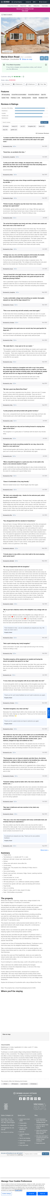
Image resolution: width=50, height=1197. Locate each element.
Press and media (23, 1145)
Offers (29, 5)
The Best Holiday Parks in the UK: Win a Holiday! (42, 1126)
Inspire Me (22, 1143)
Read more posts (40, 1143)
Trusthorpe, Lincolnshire (16, 59)
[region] (25, 1187)
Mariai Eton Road (10, 57)
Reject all (42, 1193)
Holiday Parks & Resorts (12, 5)
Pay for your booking (24, 1138)
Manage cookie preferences (23, 1128)
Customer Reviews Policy (24, 1135)
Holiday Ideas (36, 5)
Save (42, 58)
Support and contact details (24, 1119)
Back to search (7, 14)
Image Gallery (7, 51)
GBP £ (35, 2)
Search (44, 122)
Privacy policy (23, 1123)
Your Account (43, 2)
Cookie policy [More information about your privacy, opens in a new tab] (18, 1190)
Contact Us (28, 2)
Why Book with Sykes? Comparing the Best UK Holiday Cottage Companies (42, 1138)
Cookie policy (22, 1125)
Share (46, 58)
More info (21, 1131)
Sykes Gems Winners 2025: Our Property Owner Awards (41, 1132)
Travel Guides (45, 5)
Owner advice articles (25, 1140)
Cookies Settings (6, 1193)
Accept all (31, 1193)
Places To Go (23, 5)
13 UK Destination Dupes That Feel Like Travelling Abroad (41, 1120)
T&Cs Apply (25, 10)
